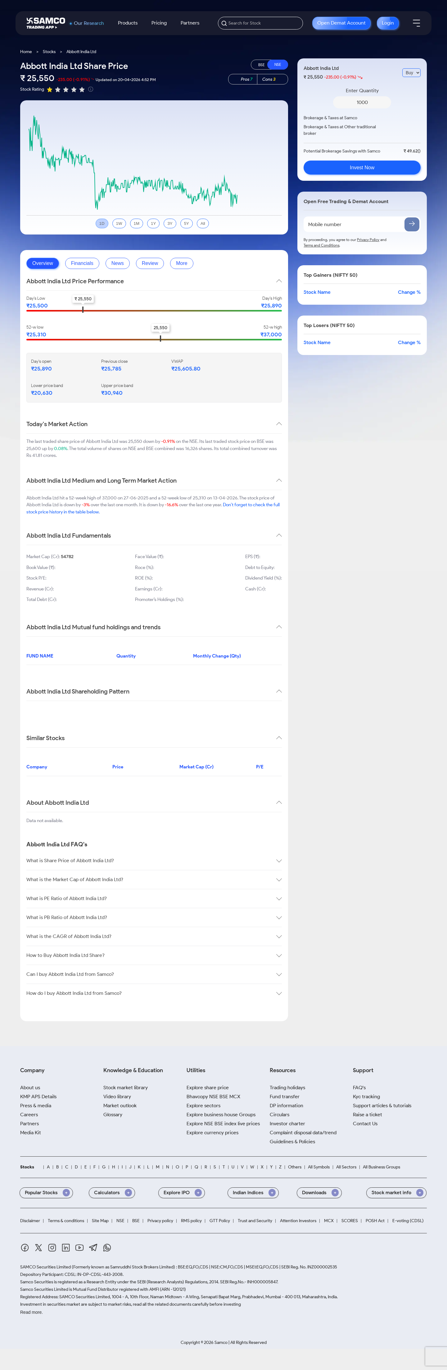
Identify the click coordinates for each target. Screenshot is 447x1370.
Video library (117, 1096)
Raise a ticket (367, 1114)
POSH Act (375, 1221)
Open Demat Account (341, 23)
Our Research (89, 23)
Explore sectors (203, 1105)
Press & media (35, 1105)
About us (30, 1087)
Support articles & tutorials (382, 1105)
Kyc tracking (366, 1096)
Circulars (279, 1114)
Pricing (159, 23)
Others (294, 1167)
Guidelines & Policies (292, 1142)
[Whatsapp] (107, 1248)
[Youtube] (79, 1248)
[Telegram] (93, 1248)
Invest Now (362, 167)
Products (128, 23)
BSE (136, 1221)
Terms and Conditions (321, 245)
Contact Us (365, 1123)
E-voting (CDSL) (408, 1221)
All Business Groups (381, 1167)
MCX (329, 1221)
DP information (286, 1105)
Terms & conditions (66, 1221)
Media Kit (30, 1133)
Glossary (112, 1114)
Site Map (100, 1221)
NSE (120, 1221)
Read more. (31, 1312)
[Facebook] (24, 1248)
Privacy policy (160, 1221)
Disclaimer (30, 1221)
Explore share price (208, 1087)
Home (26, 51)
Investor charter (287, 1123)
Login (388, 23)
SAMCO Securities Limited (45, 1267)
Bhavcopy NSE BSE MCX (213, 1096)
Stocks (49, 51)
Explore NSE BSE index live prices (223, 1123)
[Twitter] (38, 1248)
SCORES (349, 1221)
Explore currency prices (212, 1133)
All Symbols (319, 1167)
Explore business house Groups (221, 1114)
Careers (29, 1114)
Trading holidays (287, 1087)
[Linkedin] (65, 1248)
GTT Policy (220, 1221)
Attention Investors (298, 1221)
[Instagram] (52, 1248)
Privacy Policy (368, 239)
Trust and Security (255, 1221)
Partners (190, 23)
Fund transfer (285, 1096)
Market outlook (120, 1105)
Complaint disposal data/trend (303, 1133)
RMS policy (191, 1221)
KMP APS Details (38, 1096)
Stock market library (125, 1087)
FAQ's (359, 1087)
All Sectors (346, 1167)
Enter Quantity (362, 90)
